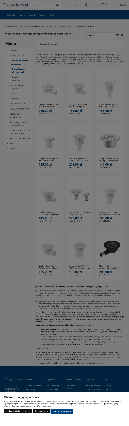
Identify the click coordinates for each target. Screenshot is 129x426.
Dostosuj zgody (41, 412)
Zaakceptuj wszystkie (62, 412)
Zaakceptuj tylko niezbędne (18, 412)
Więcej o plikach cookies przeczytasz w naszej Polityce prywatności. (29, 406)
